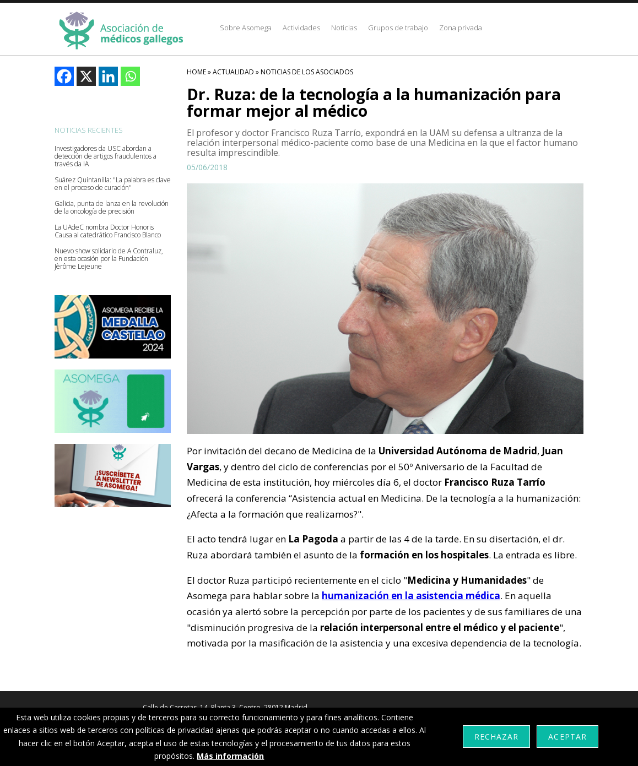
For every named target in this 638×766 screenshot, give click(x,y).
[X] (86, 76)
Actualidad (233, 72)
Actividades (301, 27)
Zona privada (460, 27)
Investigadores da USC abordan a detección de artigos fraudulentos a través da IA (105, 156)
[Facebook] (64, 76)
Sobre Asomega (246, 27)
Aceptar (567, 736)
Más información (230, 756)
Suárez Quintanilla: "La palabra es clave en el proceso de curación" (113, 184)
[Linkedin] (108, 76)
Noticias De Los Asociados (307, 72)
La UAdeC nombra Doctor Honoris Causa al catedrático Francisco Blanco (108, 231)
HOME (196, 72)
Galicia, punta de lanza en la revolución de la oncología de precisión (112, 207)
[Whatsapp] (130, 76)
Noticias (344, 27)
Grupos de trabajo (398, 27)
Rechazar (496, 736)
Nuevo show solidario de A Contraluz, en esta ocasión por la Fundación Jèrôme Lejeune (109, 258)
